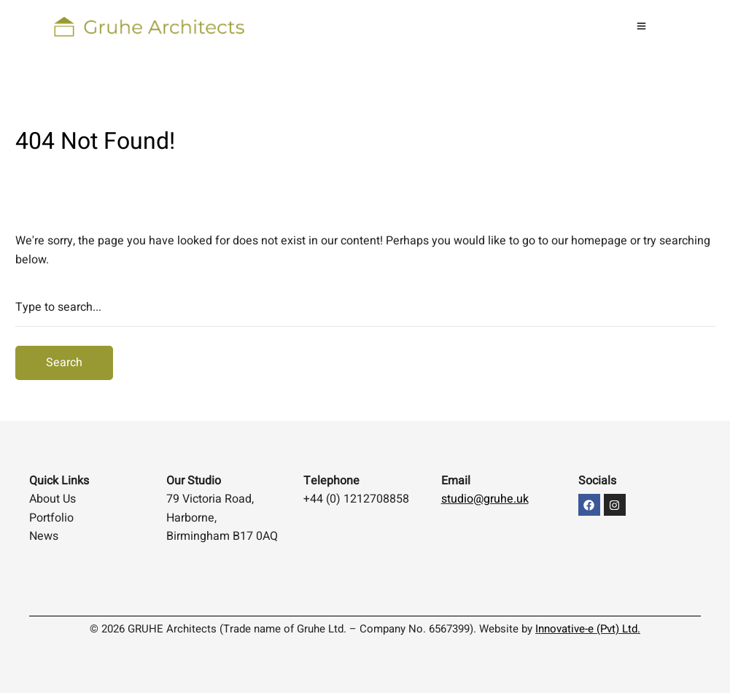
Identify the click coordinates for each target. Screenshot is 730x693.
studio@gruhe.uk (485, 499)
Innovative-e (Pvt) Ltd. (587, 629)
